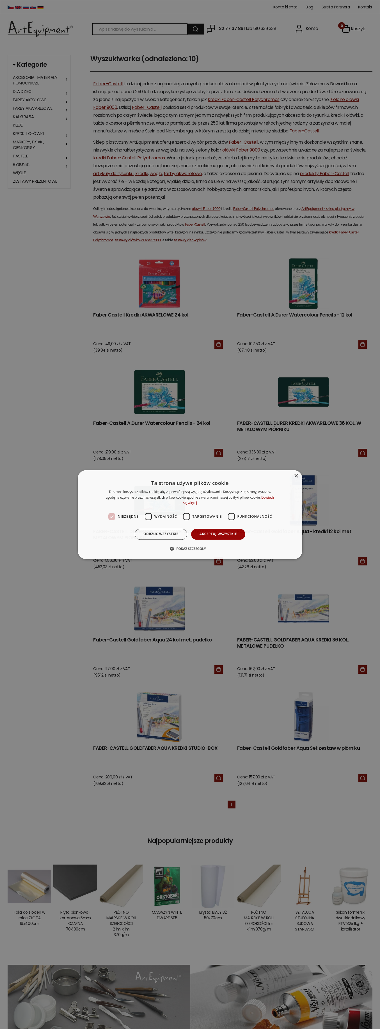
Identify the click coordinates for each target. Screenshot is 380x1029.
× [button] (296, 476)
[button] (190, 548)
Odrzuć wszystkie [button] (160, 534)
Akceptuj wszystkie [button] (218, 534)
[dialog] (190, 514)
